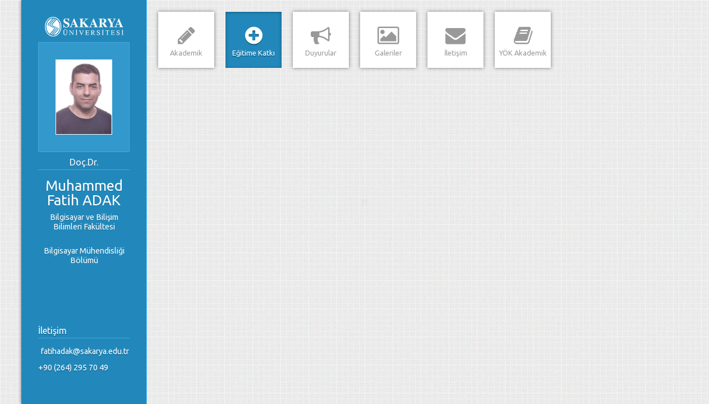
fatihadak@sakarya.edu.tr (85, 351)
